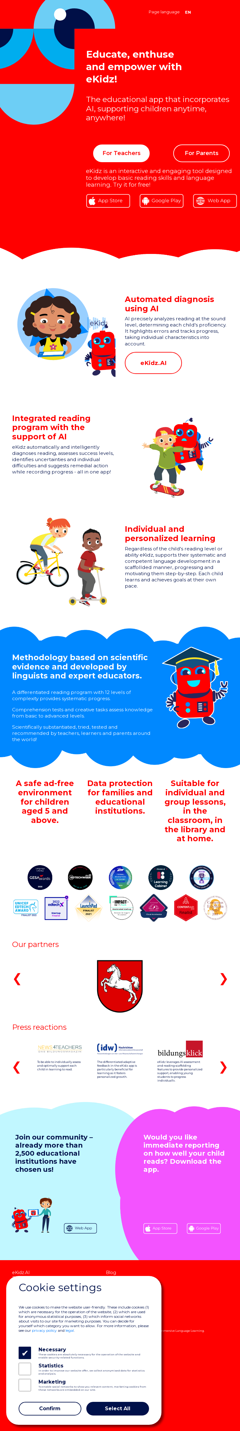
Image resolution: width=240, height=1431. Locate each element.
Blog (111, 1272)
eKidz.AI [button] (153, 363)
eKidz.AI (21, 1272)
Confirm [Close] (50, 1408)
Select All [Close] (117, 1408)
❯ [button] (224, 978)
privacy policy (44, 1330)
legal (70, 1330)
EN (188, 12)
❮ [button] (17, 978)
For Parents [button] (202, 153)
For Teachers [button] (121, 153)
